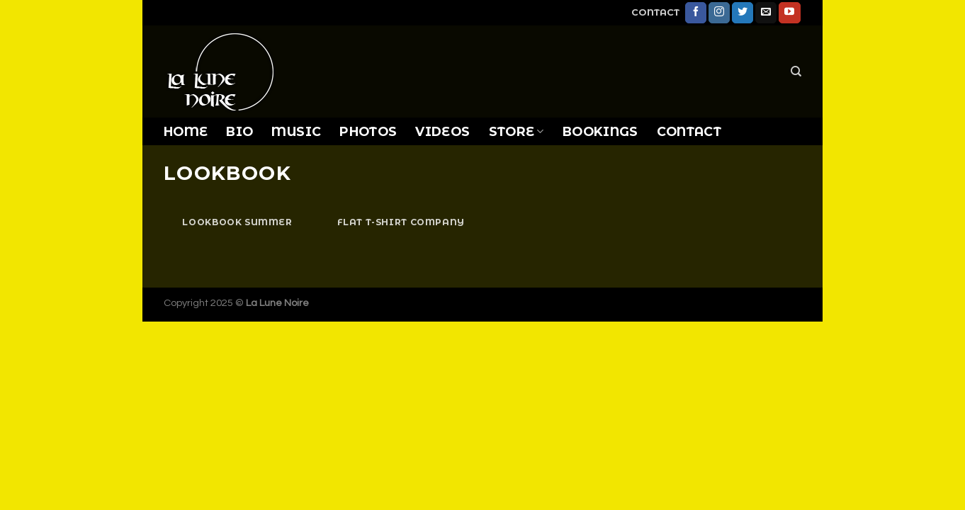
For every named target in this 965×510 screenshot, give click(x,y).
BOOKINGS (600, 131)
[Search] (796, 71)
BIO (239, 131)
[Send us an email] (766, 12)
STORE (516, 131)
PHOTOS (368, 131)
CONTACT (655, 12)
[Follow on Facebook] (695, 12)
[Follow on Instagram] (719, 12)
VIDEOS (442, 131)
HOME (186, 131)
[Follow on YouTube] (789, 12)
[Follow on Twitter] (742, 12)
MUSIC (296, 131)
